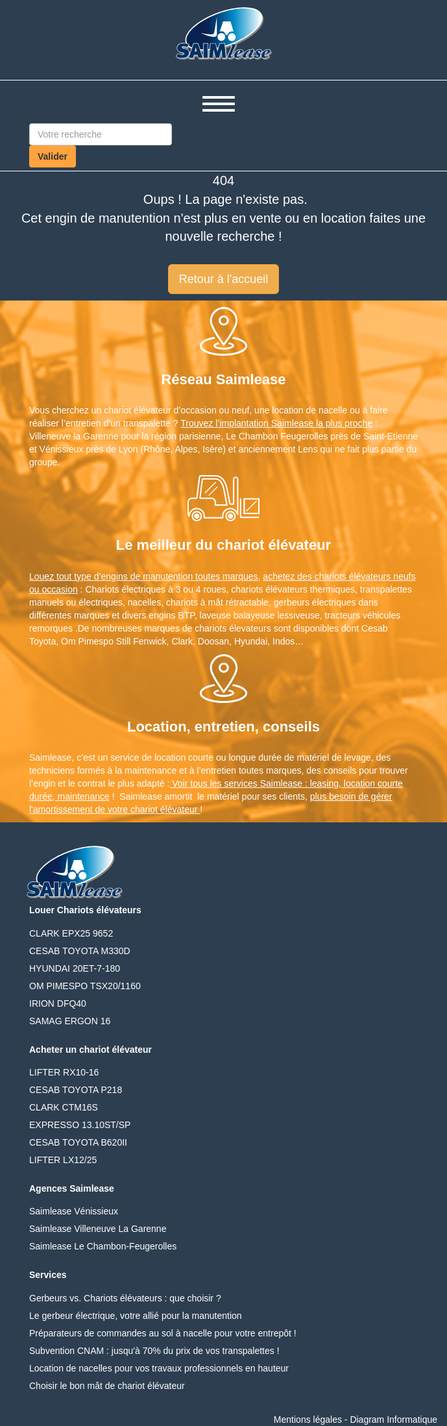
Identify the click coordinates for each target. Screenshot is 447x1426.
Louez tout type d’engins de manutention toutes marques (143, 576)
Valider (52, 156)
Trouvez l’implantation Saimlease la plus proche (276, 423)
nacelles (144, 602)
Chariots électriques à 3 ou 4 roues (155, 589)
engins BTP (172, 615)
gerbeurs (291, 602)
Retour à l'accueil (224, 279)
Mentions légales (308, 1419)
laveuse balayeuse (237, 615)
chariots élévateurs (269, 589)
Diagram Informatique (393, 1419)
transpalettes (386, 589)
